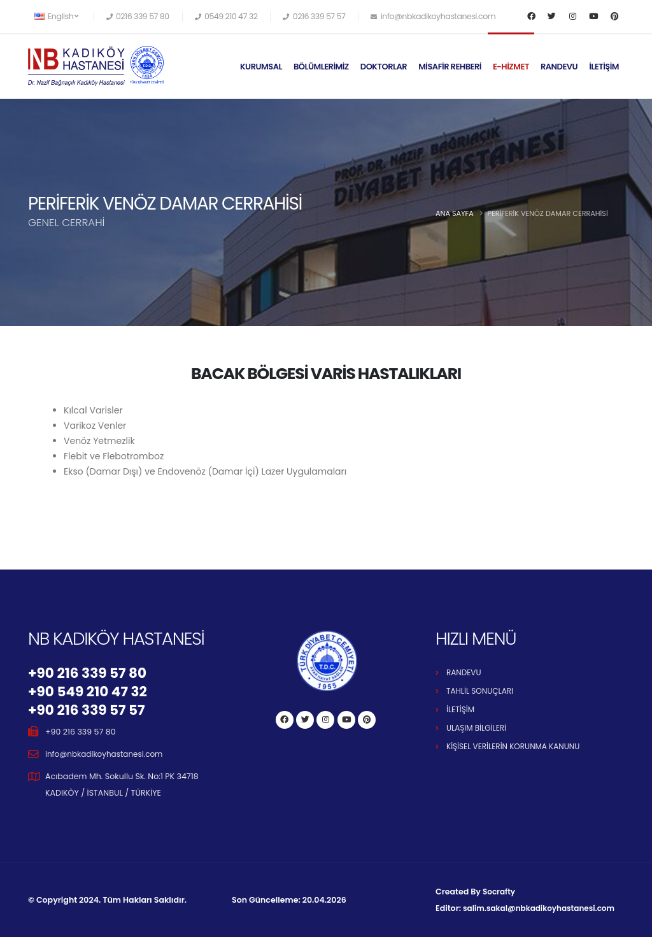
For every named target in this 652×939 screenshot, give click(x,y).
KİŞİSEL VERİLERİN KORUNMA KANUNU (516, 746)
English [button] (56, 16)
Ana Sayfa (455, 213)
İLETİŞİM (604, 67)
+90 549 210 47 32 (90, 692)
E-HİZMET (511, 67)
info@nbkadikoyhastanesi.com (107, 755)
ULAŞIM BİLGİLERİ (477, 727)
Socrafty (500, 893)
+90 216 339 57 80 (90, 673)
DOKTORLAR (383, 67)
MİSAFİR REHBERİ (449, 67)
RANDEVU (559, 67)
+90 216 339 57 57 (89, 711)
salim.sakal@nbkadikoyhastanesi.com (542, 910)
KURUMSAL (261, 67)
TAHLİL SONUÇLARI (481, 690)
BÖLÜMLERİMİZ (321, 67)
